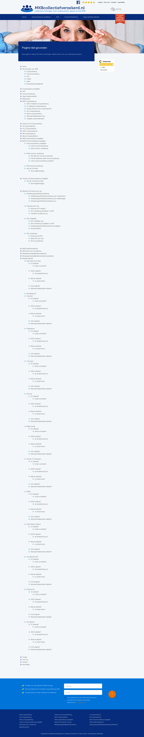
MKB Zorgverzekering (25, 715)
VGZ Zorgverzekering (25, 717)
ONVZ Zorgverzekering (60, 717)
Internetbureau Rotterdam (95, 734)
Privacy (80, 734)
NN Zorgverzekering (95, 717)
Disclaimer (74, 734)
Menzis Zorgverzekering (26, 720)
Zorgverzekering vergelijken (41, 17)
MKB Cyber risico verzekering (27, 725)
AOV (57, 17)
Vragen (100, 2)
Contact (113, 2)
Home (24, 17)
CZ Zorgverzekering (95, 715)
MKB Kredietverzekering (96, 722)
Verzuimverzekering (71, 17)
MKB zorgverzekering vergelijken (63, 720)
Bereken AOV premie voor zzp (62, 722)
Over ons (107, 2)
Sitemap (67, 734)
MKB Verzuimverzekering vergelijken (100, 720)
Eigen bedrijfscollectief (91, 17)
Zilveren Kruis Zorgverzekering (63, 715)
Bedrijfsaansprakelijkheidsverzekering (65, 725)
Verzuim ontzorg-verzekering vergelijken (30, 722)
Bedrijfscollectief (24, 727)
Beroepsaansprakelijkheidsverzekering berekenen (104, 725)
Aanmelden (121, 2)
